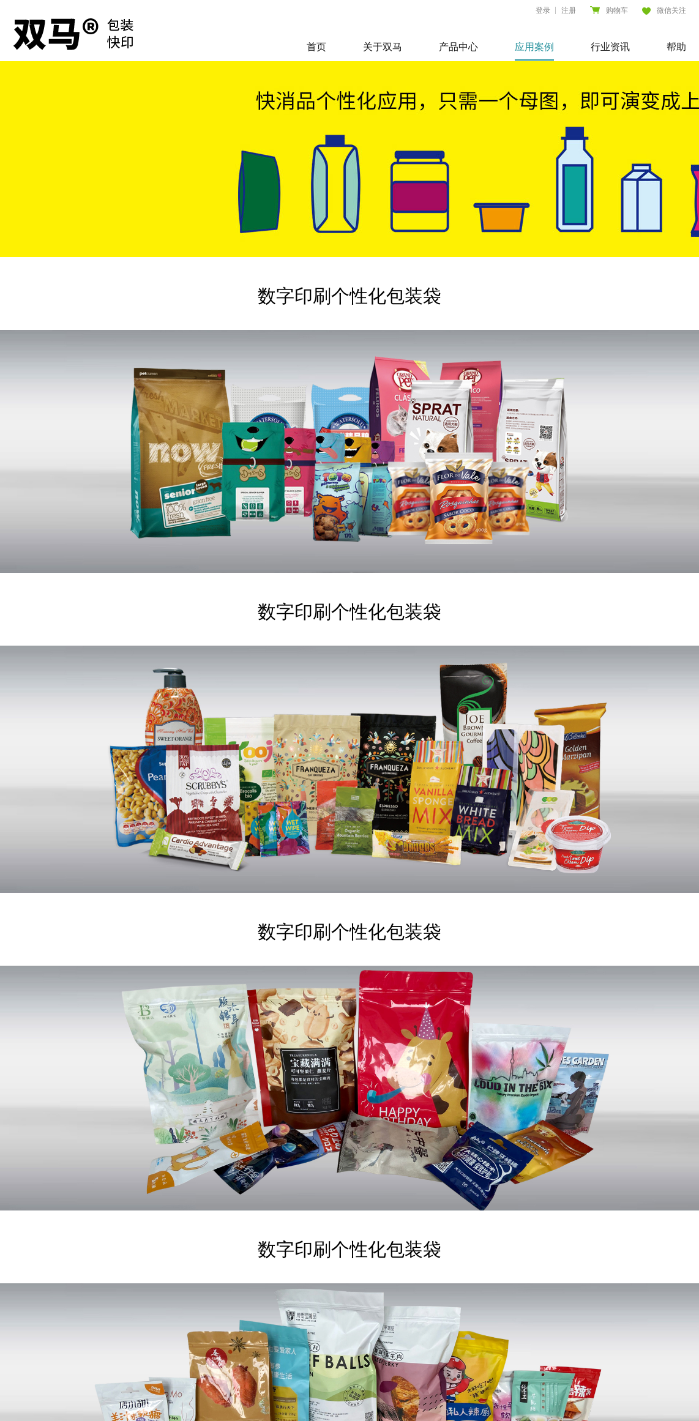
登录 (543, 10)
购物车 (609, 10)
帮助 (676, 47)
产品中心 (458, 47)
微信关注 (664, 10)
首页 (316, 47)
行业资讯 (610, 47)
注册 (568, 10)
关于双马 (382, 47)
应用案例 (534, 47)
